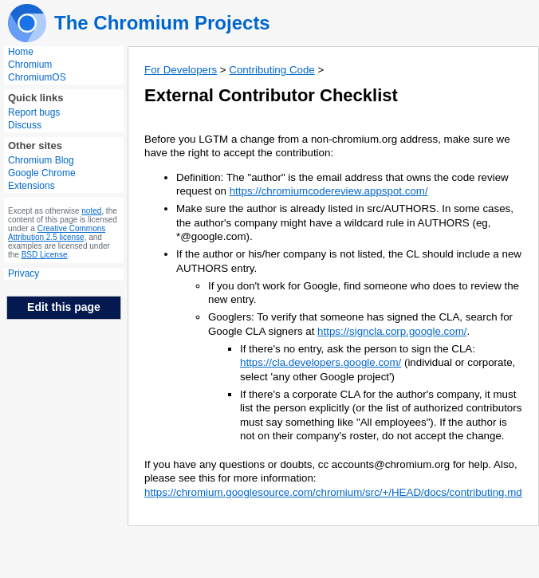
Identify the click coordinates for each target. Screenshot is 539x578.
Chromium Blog (41, 160)
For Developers (180, 70)
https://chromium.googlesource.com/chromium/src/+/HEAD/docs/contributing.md (333, 492)
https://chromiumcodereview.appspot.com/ (329, 191)
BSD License (45, 254)
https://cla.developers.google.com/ (320, 362)
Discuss (24, 125)
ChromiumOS (37, 77)
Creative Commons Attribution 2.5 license (56, 233)
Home (20, 51)
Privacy (23, 273)
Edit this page (63, 307)
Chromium (30, 64)
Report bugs (34, 112)
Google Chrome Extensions (42, 179)
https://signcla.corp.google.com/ (391, 331)
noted (91, 210)
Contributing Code (271, 70)
